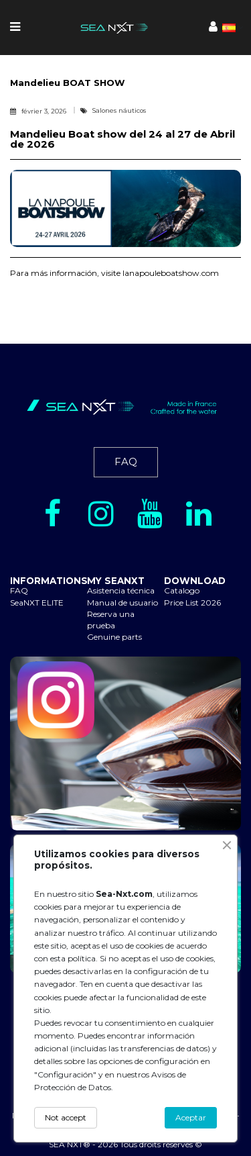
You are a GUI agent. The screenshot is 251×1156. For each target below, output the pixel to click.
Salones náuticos (119, 110)
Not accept (65, 1117)
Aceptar (190, 1117)
